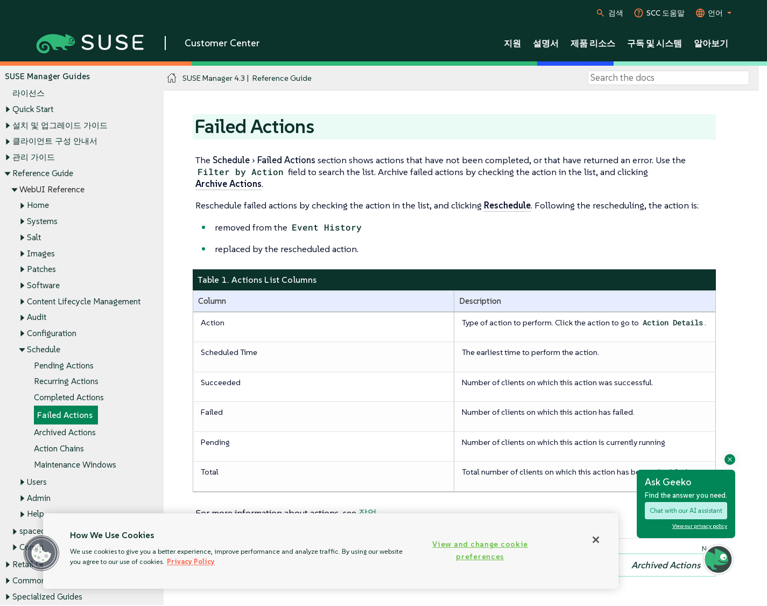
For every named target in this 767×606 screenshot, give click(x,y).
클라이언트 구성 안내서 (54, 141)
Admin (39, 498)
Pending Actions (64, 365)
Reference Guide (42, 173)
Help (35, 514)
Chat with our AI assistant (686, 510)
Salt (34, 237)
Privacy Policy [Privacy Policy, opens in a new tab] (191, 561)
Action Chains (59, 449)
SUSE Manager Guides (47, 76)
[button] (41, 553)
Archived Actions (65, 433)
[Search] (668, 78)
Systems (42, 221)
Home (38, 205)
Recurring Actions (66, 382)
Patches (41, 269)
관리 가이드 (33, 157)
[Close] (596, 540)
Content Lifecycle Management (83, 301)
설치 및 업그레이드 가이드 (60, 125)
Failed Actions (65, 415)
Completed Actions (69, 398)
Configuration (51, 334)
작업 (367, 513)
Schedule (43, 349)
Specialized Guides (47, 596)
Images (41, 253)
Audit (36, 317)
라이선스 (28, 93)
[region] (330, 551)
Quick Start (32, 109)
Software (43, 285)
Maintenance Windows (75, 464)
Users (37, 482)
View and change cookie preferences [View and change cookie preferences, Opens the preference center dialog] (480, 550)
